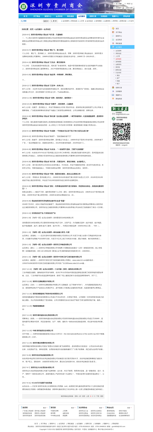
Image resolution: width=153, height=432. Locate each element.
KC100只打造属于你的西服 (42, 383)
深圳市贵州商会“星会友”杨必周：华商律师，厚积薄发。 (53, 75)
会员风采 (59, 16)
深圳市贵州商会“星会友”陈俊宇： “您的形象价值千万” (51, 136)
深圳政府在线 (27, 413)
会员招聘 (66, 21)
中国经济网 (54, 411)
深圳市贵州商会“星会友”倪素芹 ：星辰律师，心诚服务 (53, 104)
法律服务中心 (92, 429)
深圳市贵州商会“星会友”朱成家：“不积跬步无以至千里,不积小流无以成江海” (60, 131)
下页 (97, 396)
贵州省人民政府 (40, 411)
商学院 (115, 21)
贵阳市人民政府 (40, 413)
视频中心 (115, 16)
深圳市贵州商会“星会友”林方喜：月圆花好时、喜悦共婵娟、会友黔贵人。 (59, 162)
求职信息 (74, 21)
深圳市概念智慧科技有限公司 (43, 343)
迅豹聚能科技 (111, 415)
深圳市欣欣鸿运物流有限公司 (42, 355)
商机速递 (70, 16)
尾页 (101, 396)
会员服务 (81, 16)
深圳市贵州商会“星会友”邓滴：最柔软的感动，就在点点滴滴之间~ (56, 174)
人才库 (81, 21)
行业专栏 (118, 73)
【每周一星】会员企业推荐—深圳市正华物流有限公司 (52, 244)
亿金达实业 (111, 413)
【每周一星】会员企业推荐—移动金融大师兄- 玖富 (51, 232)
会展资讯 (107, 21)
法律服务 (104, 16)
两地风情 (126, 16)
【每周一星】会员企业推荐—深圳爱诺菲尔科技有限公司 (53, 218)
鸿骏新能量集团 (38, 306)
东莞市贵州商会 (96, 415)
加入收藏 (118, 3)
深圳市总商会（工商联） (83, 413)
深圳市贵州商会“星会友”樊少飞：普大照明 (47, 50)
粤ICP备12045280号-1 (105, 429)
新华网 (53, 413)
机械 (118, 81)
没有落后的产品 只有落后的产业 (44, 213)
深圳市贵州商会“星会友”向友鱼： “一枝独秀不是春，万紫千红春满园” (58, 149)
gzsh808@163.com (118, 426)
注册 (131, 8)
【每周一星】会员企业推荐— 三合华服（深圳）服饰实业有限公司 (57, 269)
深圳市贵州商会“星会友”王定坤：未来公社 (47, 86)
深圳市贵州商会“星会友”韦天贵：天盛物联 (47, 35)
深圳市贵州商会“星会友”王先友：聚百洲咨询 (48, 62)
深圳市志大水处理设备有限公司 (42, 367)
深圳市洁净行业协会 (96, 413)
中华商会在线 (55, 415)
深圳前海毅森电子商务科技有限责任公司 (48, 294)
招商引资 (93, 16)
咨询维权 (99, 21)
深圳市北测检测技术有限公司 (43, 281)
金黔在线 (66, 413)
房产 (118, 78)
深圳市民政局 (27, 415)
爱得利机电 (111, 411)
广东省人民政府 (28, 411)
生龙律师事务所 (124, 415)
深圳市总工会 (83, 411)
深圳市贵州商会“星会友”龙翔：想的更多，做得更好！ (53, 98)
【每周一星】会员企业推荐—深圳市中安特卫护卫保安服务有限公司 (57, 257)
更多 (44, 408)
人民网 (65, 411)
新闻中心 (48, 16)
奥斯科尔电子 (123, 413)
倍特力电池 (123, 411)
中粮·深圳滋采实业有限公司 (43, 331)
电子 (118, 83)
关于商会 (36, 16)
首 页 (25, 16)
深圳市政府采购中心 (40, 416)
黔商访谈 (123, 21)
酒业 (118, 75)
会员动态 (90, 21)
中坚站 (84, 429)
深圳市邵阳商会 (84, 415)
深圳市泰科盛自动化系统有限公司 (45, 315)
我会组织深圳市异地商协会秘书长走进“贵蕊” (48, 201)
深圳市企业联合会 (96, 411)
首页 (31, 29)
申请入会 (128, 3)
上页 (87, 396)
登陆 (126, 8)
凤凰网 (65, 415)
